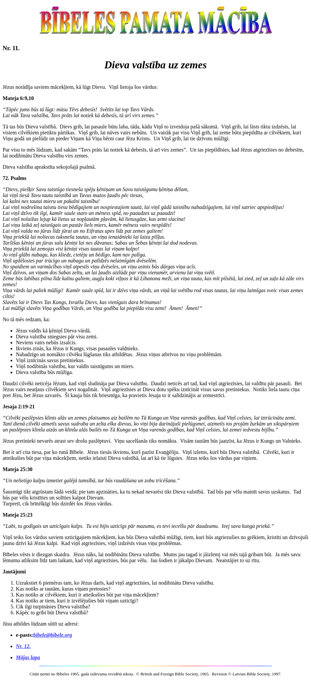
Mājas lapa (28, 657)
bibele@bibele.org (52, 635)
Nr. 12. (23, 646)
